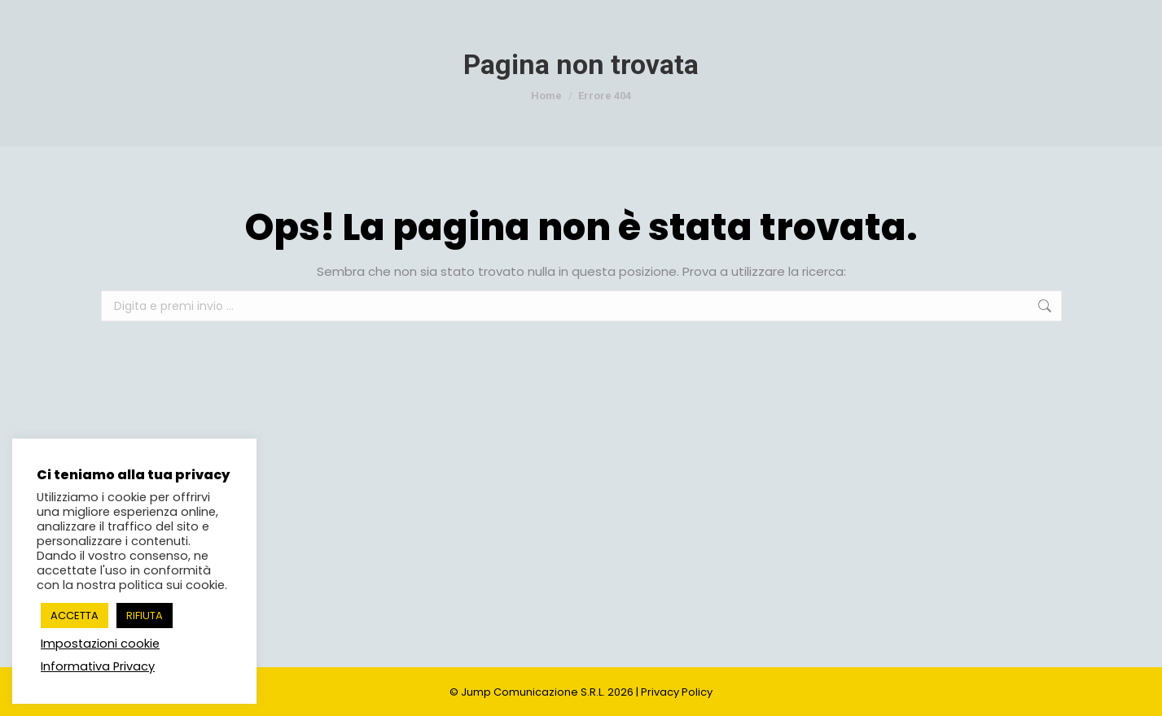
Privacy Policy (677, 692)
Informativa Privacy (98, 666)
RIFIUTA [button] (144, 615)
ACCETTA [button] (74, 615)
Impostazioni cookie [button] (100, 643)
